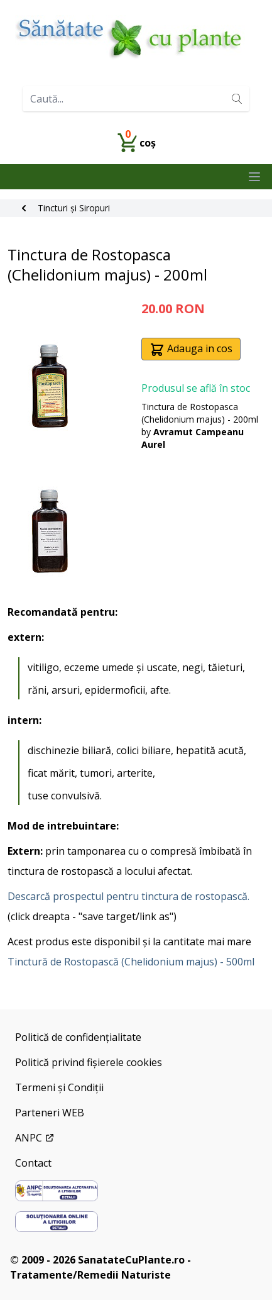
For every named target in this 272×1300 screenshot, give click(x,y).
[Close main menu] (254, 176)
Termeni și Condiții (59, 1087)
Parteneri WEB (49, 1112)
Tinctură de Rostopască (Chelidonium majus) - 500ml (131, 962)
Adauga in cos (191, 349)
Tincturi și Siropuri (74, 208)
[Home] (136, 38)
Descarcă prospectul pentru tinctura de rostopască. (128, 896)
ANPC (35, 1138)
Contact (33, 1163)
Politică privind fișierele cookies (88, 1062)
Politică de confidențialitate (78, 1037)
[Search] (236, 98)
